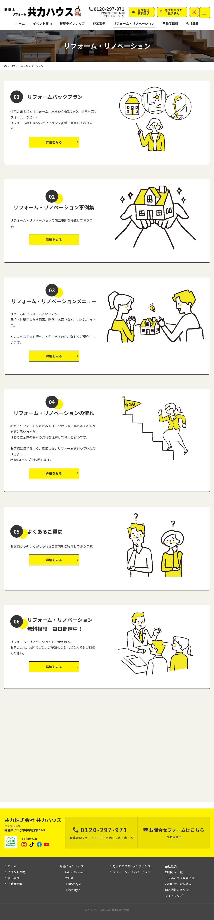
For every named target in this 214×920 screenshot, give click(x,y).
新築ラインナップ (72, 866)
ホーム (12, 866)
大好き (69, 878)
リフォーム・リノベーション (131, 872)
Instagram (24, 844)
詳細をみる (54, 142)
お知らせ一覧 (174, 872)
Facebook (39, 844)
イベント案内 (16, 872)
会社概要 (171, 866)
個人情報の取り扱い (178, 890)
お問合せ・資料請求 (178, 884)
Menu (205, 12)
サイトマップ (174, 896)
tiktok (32, 844)
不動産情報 (162, 24)
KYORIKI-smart (75, 872)
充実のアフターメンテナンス (131, 866)
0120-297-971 (109, 9)
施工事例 (13, 878)
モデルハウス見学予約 (179, 878)
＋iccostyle (72, 890)
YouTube (47, 844)
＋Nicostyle (73, 884)
